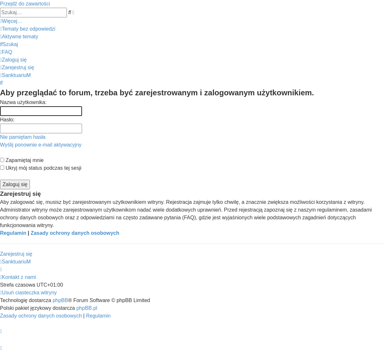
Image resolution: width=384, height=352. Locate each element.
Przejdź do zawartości (25, 3)
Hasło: (7, 119)
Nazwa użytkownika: (23, 102)
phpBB (60, 300)
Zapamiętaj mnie (22, 160)
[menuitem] (27, 29)
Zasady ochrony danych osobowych (75, 233)
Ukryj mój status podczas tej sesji (40, 168)
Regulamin (13, 233)
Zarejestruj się (16, 254)
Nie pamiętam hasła (22, 137)
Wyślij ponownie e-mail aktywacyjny (40, 144)
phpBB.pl (86, 308)
